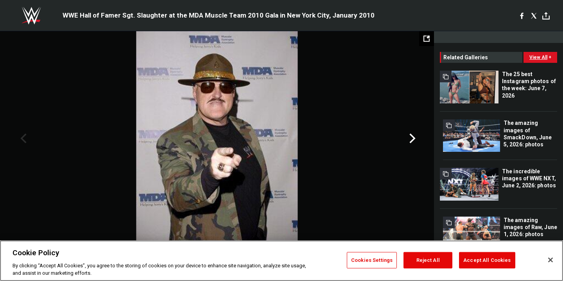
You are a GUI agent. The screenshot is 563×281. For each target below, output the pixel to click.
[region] (281, 260)
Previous (22, 138)
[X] (534, 16)
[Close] (550, 260)
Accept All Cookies (487, 260)
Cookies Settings (372, 260)
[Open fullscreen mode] (426, 38)
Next (411, 138)
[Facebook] (522, 16)
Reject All (428, 260)
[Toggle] (546, 16)
